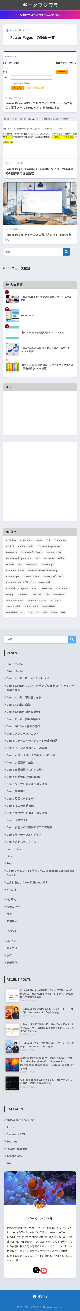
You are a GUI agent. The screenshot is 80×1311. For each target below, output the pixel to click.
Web (9, 1163)
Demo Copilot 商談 (19, 704)
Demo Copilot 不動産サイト (24, 697)
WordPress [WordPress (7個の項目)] (23, 594)
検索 (72, 639)
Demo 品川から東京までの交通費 (27, 784)
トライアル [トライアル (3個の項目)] (56, 600)
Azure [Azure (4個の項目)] (39, 540)
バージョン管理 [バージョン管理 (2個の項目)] (13, 606)
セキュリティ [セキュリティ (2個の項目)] (59, 594)
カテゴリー (13, 907)
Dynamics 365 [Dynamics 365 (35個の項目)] (54, 552)
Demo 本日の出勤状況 (20, 806)
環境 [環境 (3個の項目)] (45, 612)
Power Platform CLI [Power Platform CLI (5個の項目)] (53, 576)
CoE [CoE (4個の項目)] (48, 540)
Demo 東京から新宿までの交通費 (27, 813)
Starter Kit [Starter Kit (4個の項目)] (61, 588)
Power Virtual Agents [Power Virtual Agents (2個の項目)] (17, 588)
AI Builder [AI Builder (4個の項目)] (11, 540)
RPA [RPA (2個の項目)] (34, 588)
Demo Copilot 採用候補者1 (23, 712)
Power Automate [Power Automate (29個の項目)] (15, 570)
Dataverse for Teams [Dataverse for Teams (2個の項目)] (31, 552)
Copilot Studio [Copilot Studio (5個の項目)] (25, 546)
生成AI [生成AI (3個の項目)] (54, 612)
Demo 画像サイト (17, 820)
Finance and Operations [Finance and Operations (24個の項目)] (18, 558)
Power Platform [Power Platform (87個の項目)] (31, 576)
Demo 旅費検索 (16, 791)
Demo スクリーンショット (23, 733)
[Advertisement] (40, 398)
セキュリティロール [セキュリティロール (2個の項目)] (15, 600)
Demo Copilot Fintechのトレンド (28, 678)
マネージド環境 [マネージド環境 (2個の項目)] (31, 606)
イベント (12, 889)
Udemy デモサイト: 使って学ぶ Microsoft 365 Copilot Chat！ (40, 873)
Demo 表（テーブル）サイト (24, 834)
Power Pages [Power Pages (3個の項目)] (12, 576)
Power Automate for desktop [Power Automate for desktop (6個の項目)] (43, 570)
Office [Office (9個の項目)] (61, 558)
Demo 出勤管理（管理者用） (24, 777)
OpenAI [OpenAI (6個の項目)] (10, 564)
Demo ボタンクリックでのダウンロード (31, 755)
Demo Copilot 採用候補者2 (23, 719)
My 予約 (11, 899)
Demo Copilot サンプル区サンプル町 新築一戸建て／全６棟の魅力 (40, 688)
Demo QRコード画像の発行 (23, 726)
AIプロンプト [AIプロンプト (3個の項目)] (26, 540)
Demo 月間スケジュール (21, 798)
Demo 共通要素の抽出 (20, 762)
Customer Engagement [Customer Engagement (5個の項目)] (49, 546)
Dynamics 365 (16, 1134)
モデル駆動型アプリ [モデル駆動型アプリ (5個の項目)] (15, 612)
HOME (40, 1296)
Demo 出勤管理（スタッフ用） (25, 769)
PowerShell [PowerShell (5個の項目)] (45, 582)
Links (10, 856)
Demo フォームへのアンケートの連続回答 (32, 741)
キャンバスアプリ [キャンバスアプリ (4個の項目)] (41, 594)
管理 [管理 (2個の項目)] (63, 612)
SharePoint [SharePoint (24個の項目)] (46, 588)
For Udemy (14, 849)
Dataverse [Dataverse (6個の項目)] (11, 552)
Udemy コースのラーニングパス (40, 15)
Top (9, 863)
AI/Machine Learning (20, 1120)
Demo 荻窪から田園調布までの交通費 (29, 827)
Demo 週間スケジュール (21, 842)
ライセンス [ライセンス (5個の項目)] (33, 612)
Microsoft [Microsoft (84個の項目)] (49, 558)
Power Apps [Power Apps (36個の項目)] (48, 564)
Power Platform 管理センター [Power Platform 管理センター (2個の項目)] (20, 582)
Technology (14, 1156)
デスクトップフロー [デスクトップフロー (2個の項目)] (37, 600)
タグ (9, 914)
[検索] (66, 252)
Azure (10, 1127)
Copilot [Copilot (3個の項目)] (10, 546)
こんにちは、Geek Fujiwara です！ (28, 882)
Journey (12, 1141)
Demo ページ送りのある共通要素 (27, 748)
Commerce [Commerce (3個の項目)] (60, 540)
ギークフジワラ (40, 5)
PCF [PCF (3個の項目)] (20, 564)
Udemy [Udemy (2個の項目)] (9, 594)
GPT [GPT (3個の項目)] (37, 558)
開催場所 (12, 921)
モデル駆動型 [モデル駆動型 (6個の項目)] (49, 606)
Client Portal (15, 664)
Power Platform (17, 1149)
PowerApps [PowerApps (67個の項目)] (31, 564)
